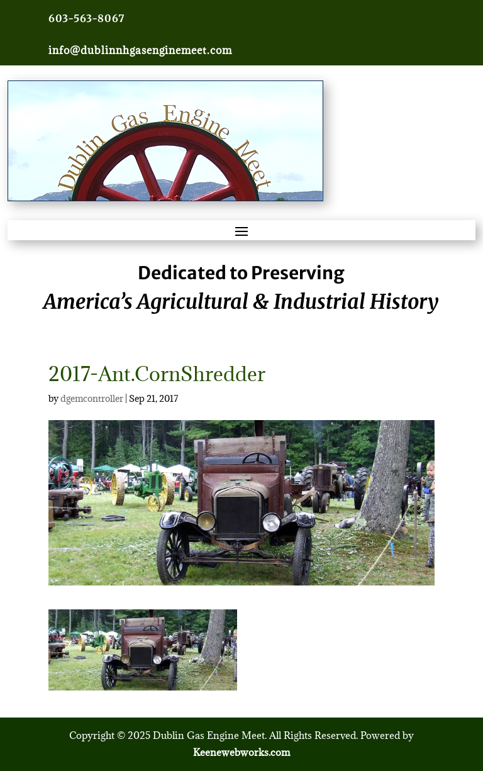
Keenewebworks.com (241, 752)
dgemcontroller (91, 398)
